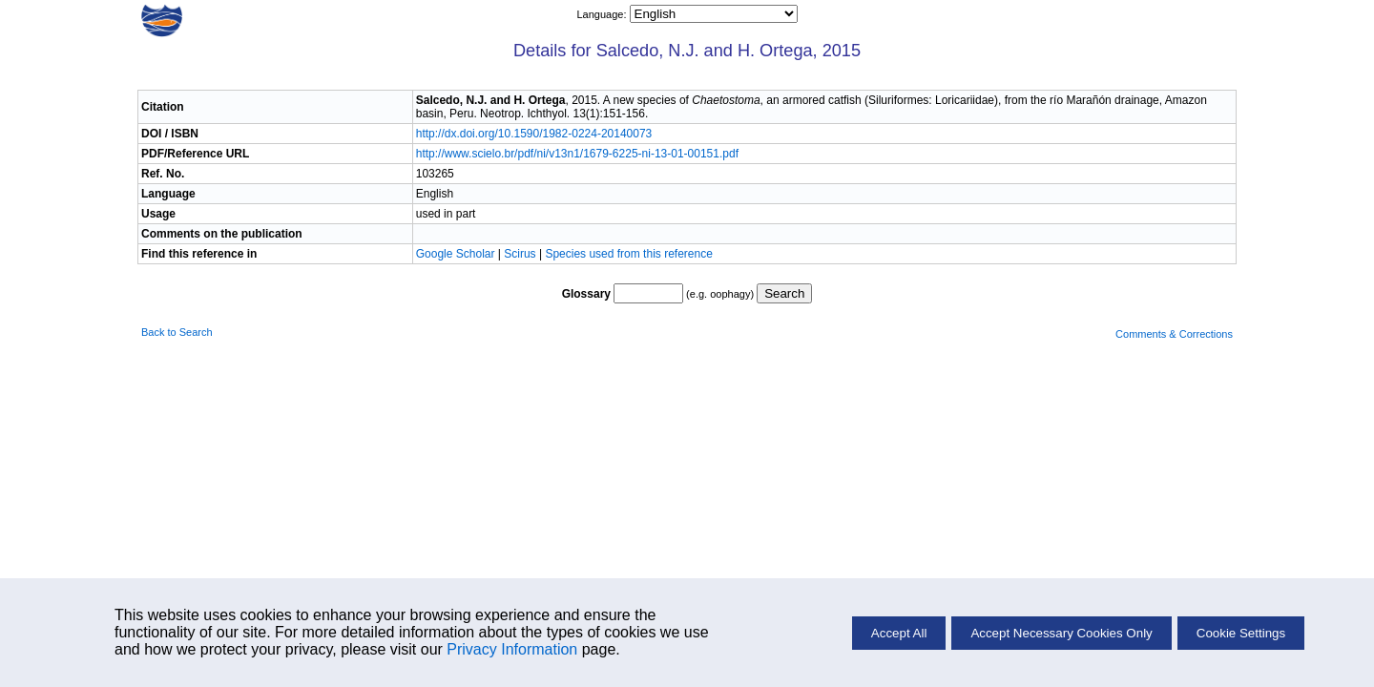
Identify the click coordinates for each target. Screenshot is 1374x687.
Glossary (586, 294)
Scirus (519, 253)
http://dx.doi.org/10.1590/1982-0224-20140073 (534, 133)
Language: (602, 14)
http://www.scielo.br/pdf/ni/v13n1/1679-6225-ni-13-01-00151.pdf (577, 153)
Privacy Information (512, 649)
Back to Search (177, 332)
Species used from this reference (628, 253)
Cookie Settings (1241, 633)
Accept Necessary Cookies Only (1061, 633)
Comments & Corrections (1174, 334)
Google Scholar (457, 253)
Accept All (899, 633)
